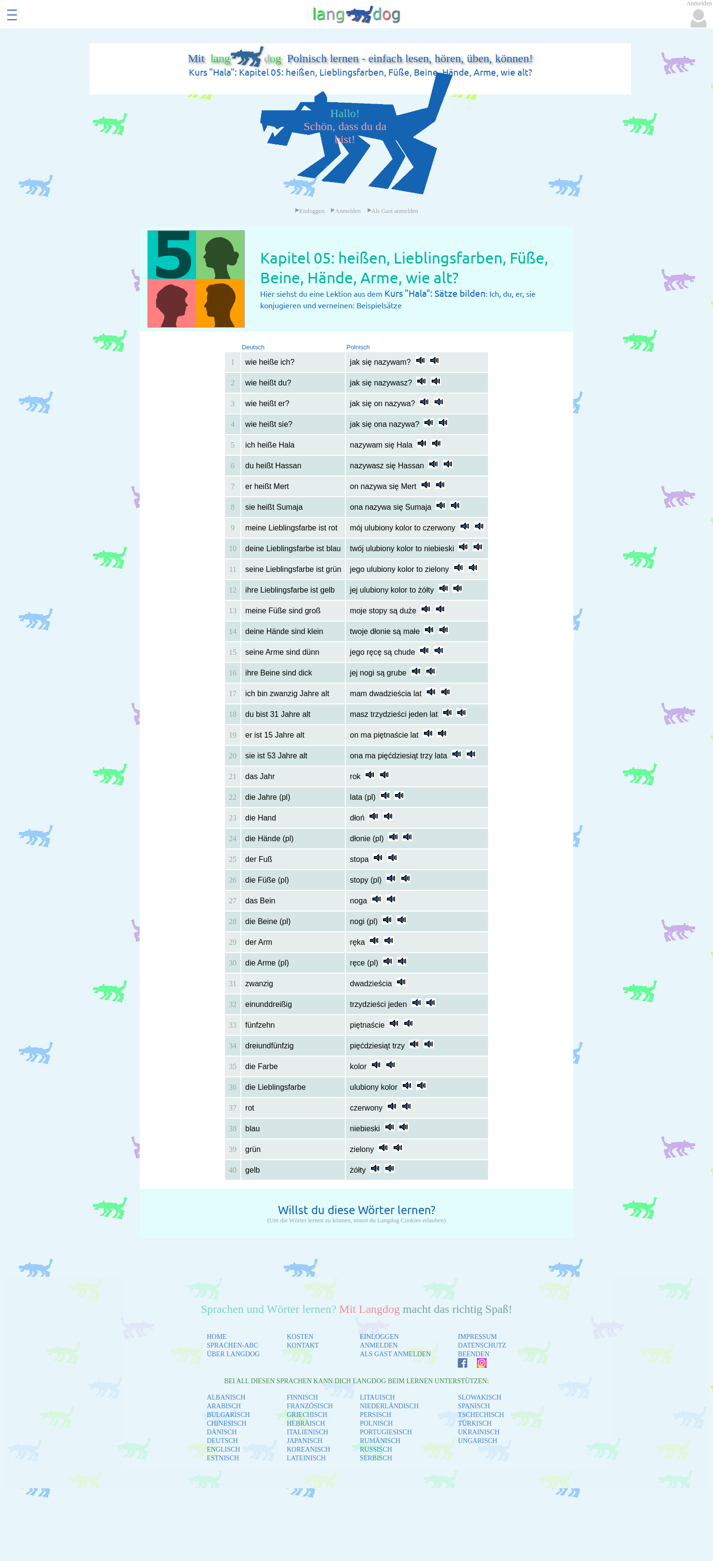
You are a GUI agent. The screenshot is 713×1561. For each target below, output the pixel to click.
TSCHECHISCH (481, 1414)
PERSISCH (375, 1414)
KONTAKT (303, 1345)
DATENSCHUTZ (482, 1345)
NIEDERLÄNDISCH (389, 1406)
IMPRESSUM (477, 1336)
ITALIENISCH (307, 1432)
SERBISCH (376, 1458)
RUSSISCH (376, 1449)
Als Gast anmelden (392, 211)
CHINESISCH (226, 1423)
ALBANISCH (226, 1397)
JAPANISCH (304, 1440)
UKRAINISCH (478, 1432)
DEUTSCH (222, 1440)
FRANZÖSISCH (310, 1406)
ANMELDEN (379, 1345)
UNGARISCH (477, 1440)
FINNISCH (302, 1397)
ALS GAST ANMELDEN (395, 1354)
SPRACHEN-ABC (232, 1345)
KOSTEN (300, 1336)
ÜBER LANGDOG (233, 1354)
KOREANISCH (308, 1449)
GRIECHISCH (307, 1414)
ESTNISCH (223, 1458)
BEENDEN (473, 1354)
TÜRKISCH (474, 1423)
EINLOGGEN (379, 1336)
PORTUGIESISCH (386, 1432)
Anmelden (345, 211)
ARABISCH (224, 1406)
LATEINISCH (306, 1458)
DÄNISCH (222, 1432)
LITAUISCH (377, 1397)
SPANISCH (473, 1406)
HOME (216, 1336)
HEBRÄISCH (306, 1423)
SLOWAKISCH (479, 1397)
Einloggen (310, 211)
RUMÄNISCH (380, 1440)
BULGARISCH (228, 1414)
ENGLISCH (223, 1449)
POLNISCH (376, 1423)
